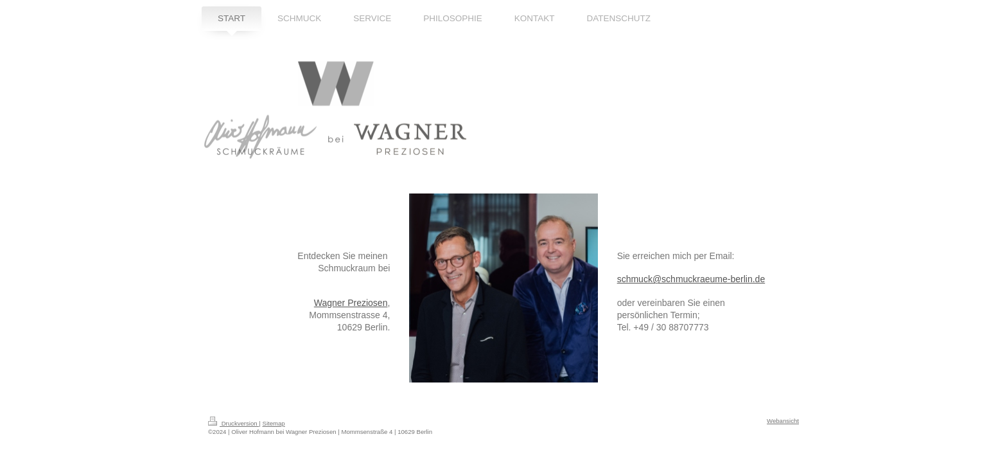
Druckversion (233, 423)
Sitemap (273, 423)
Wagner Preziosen (351, 303)
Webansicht (783, 420)
